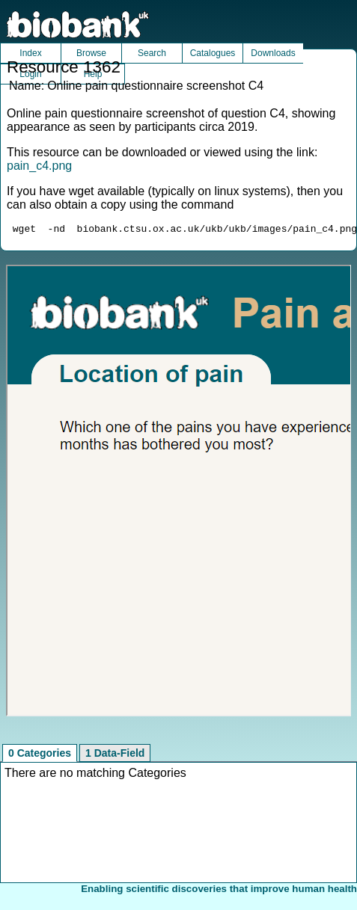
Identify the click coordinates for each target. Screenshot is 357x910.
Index (30, 53)
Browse (91, 53)
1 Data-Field (114, 755)
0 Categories (39, 755)
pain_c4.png (39, 165)
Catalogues (213, 53)
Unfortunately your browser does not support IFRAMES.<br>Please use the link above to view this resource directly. (179, 493)
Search (152, 53)
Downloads (273, 53)
